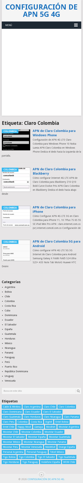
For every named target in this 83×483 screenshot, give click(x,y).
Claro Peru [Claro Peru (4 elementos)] (8, 421)
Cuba (7, 310)
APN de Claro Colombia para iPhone (54, 209)
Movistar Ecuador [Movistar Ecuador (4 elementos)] (54, 431)
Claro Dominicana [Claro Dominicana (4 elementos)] (12, 411)
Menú (8, 25)
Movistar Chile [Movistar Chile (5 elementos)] (10, 431)
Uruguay (9, 376)
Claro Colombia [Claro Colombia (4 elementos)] (67, 406)
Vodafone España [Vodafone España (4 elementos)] (50, 462)
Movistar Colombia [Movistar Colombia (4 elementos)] (31, 431)
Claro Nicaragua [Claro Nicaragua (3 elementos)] (52, 416)
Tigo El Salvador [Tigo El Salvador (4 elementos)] (46, 457)
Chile (7, 296)
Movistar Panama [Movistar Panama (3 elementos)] (57, 442)
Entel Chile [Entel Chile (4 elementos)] (8, 426)
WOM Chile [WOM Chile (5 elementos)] (69, 462)
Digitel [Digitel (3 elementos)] (48, 421)
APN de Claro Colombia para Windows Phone (54, 133)
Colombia (10, 301)
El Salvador (11, 324)
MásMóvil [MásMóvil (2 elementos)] (50, 447)
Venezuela (10, 380)
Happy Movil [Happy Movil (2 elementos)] (24, 426)
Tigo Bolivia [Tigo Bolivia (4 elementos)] (9, 457)
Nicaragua (10, 348)
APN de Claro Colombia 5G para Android (56, 244)
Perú (7, 362)
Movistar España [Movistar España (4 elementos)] (37, 436)
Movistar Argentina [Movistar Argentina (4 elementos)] (69, 426)
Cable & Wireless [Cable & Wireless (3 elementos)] (12, 406)
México (8, 343)
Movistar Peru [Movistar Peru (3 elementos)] (10, 447)
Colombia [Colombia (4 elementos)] (22, 421)
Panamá (9, 352)
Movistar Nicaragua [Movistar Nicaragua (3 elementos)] (34, 442)
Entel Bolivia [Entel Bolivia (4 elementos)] (61, 421)
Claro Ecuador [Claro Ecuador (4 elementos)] (32, 411)
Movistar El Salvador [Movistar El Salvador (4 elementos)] (14, 436)
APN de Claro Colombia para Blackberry (54, 171)
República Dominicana (16, 371)
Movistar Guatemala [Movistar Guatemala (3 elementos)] (59, 436)
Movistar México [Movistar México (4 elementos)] (11, 442)
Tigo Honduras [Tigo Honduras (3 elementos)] (11, 462)
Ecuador (9, 319)
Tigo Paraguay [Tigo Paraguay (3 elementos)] (30, 462)
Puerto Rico (11, 366)
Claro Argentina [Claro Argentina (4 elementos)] (32, 406)
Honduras (10, 338)
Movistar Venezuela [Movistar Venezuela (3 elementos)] (31, 447)
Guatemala (10, 334)
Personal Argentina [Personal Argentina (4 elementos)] (13, 452)
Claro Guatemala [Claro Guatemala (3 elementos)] (12, 416)
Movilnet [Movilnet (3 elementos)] (50, 426)
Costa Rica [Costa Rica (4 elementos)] (36, 421)
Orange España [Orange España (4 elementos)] (67, 447)
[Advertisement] (41, 74)
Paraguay (10, 357)
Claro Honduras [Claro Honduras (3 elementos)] (32, 416)
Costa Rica (10, 305)
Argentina (10, 287)
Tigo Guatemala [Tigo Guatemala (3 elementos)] (66, 457)
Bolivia (8, 291)
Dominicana (11, 315)
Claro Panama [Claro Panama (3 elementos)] (71, 416)
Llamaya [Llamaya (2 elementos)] (38, 426)
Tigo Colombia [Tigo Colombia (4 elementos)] (26, 457)
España (8, 329)
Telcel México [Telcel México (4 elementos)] (57, 452)
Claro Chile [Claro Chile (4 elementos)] (49, 406)
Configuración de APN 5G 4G (41, 11)
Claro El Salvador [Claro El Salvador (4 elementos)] (52, 411)
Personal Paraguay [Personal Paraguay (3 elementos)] (37, 452)
